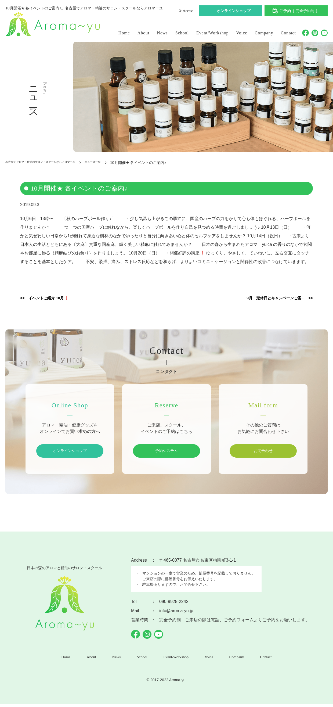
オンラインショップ (233, 11)
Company (264, 33)
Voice (241, 33)
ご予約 (299, 11)
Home (124, 33)
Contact (288, 33)
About (143, 33)
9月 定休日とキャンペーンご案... (266, 298)
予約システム (166, 452)
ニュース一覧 (124, 162)
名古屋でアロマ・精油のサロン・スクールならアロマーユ (54, 162)
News (162, 33)
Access (187, 11)
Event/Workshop (212, 33)
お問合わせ (263, 452)
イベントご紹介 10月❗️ (55, 298)
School (182, 33)
